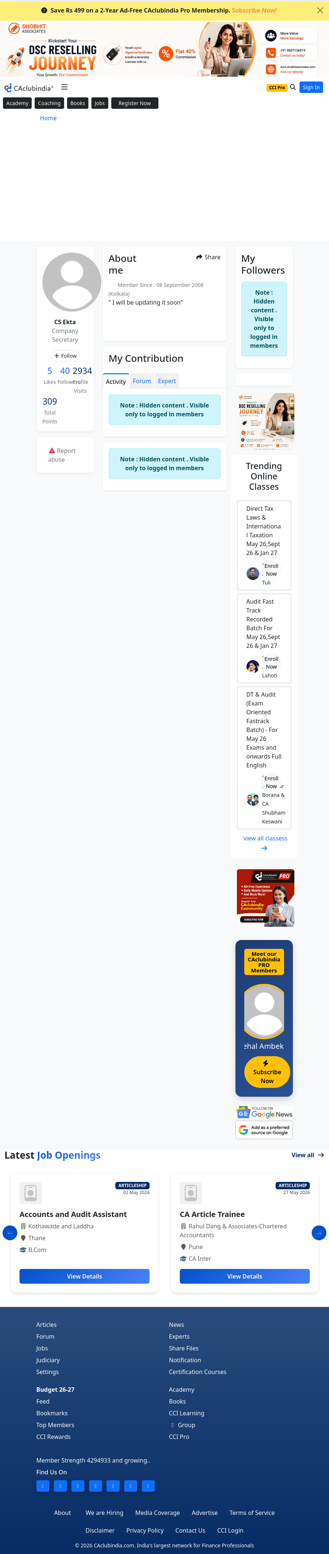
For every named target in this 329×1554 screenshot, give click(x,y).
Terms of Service (252, 1513)
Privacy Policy (145, 1530)
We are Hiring (105, 1513)
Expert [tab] (167, 381)
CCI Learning (186, 1413)
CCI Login (230, 1530)
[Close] (320, 10)
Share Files (184, 1348)
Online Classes (264, 476)
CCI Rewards (53, 1437)
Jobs (100, 103)
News (176, 1325)
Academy (17, 103)
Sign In (311, 87)
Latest (52, 1155)
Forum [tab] (142, 381)
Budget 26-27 (55, 1389)
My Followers (263, 264)
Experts (179, 1336)
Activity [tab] (116, 382)
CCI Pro (179, 1437)
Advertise (205, 1513)
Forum (45, 1336)
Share (208, 257)
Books (77, 103)
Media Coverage (157, 1513)
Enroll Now (272, 569)
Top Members (55, 1425)
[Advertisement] (164, 185)
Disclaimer (100, 1530)
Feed (43, 1401)
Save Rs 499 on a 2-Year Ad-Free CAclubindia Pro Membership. (159, 10)
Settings (47, 1372)
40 (65, 371)
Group (182, 1425)
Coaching (49, 103)
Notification (185, 1360)
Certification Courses (198, 1372)
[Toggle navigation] (64, 87)
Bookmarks (52, 1413)
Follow (65, 355)
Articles (46, 1325)
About (62, 1513)
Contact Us (190, 1530)
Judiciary (48, 1360)
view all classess (266, 842)
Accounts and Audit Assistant (73, 1214)
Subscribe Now (267, 1072)
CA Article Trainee (212, 1214)
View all (308, 1155)
